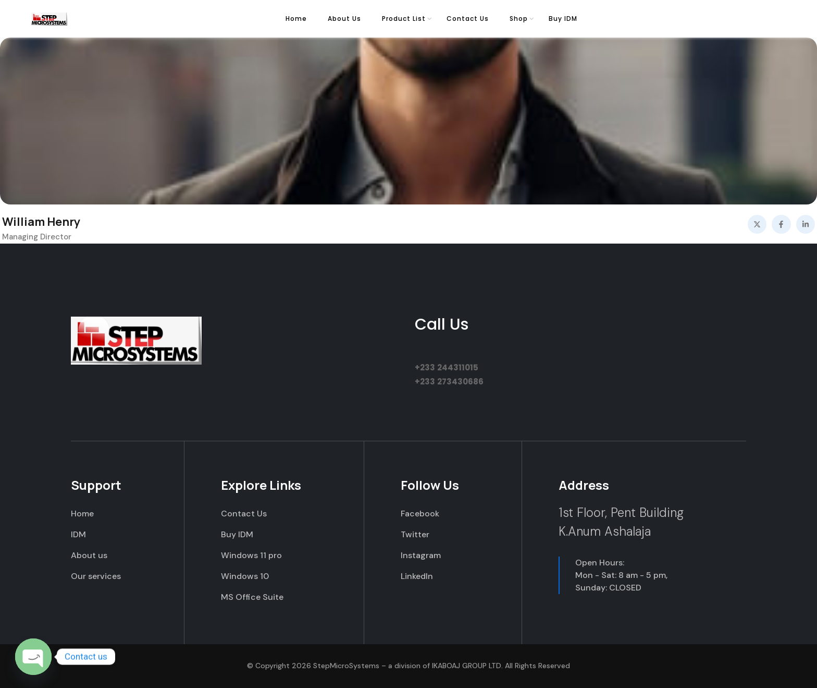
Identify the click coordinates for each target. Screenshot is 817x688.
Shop (519, 18)
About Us (344, 18)
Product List (404, 18)
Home (296, 18)
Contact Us (468, 18)
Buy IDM (563, 18)
